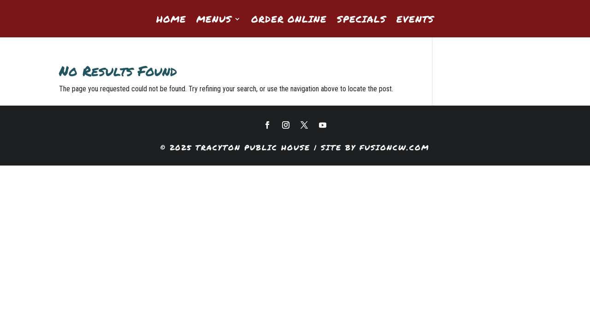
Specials (361, 20)
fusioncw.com (395, 147)
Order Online (289, 20)
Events (415, 20)
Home (171, 20)
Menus (214, 20)
